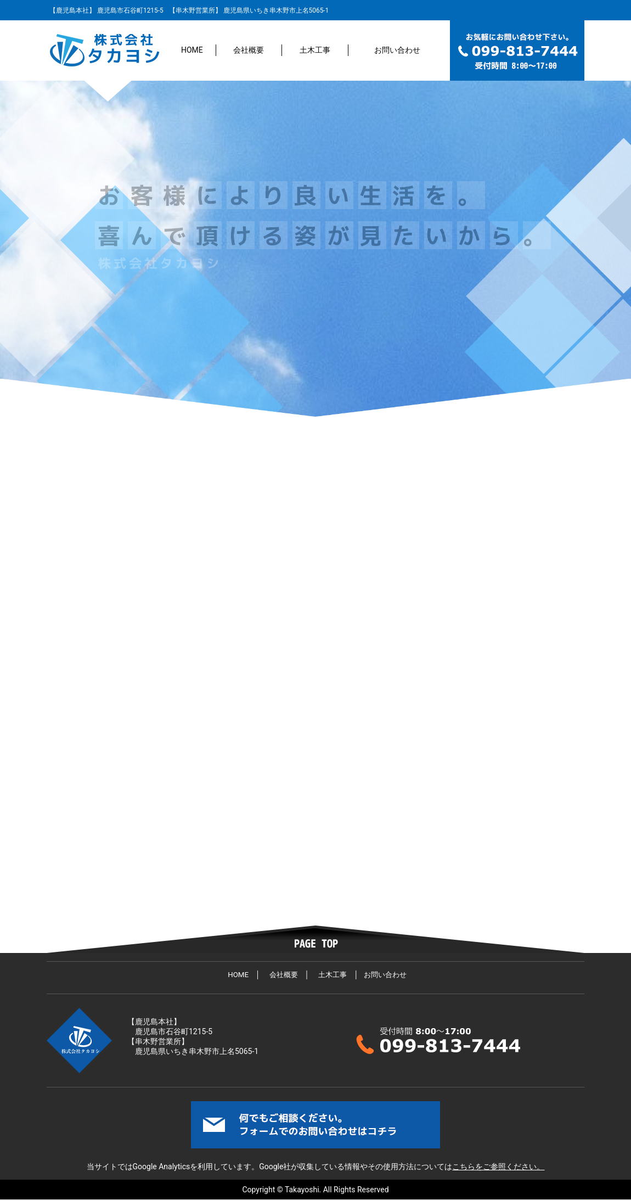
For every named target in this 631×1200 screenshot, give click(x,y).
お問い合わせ (397, 50)
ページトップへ (315, 939)
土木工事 (315, 50)
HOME (192, 50)
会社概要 (248, 50)
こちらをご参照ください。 (498, 1166)
